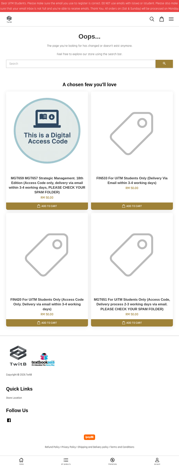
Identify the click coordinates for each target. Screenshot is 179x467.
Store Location (14, 398)
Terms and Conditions (122, 447)
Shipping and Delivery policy (93, 447)
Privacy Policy (69, 447)
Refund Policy (52, 447)
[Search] (81, 64)
